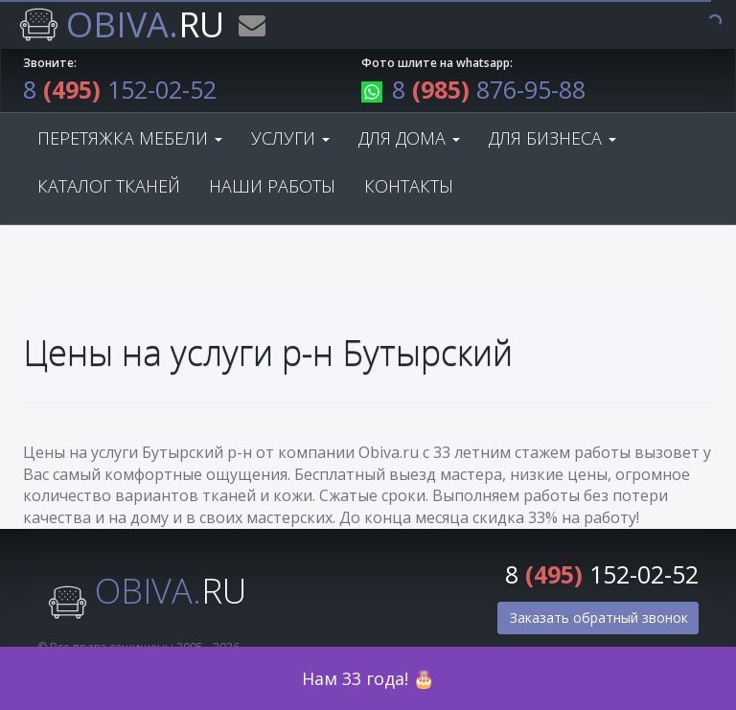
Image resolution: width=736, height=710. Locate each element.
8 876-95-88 (473, 89)
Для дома (409, 137)
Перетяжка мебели (129, 137)
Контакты (408, 185)
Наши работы (272, 185)
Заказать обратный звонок (599, 617)
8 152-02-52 (120, 89)
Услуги (290, 137)
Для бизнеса (552, 137)
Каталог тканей (108, 185)
